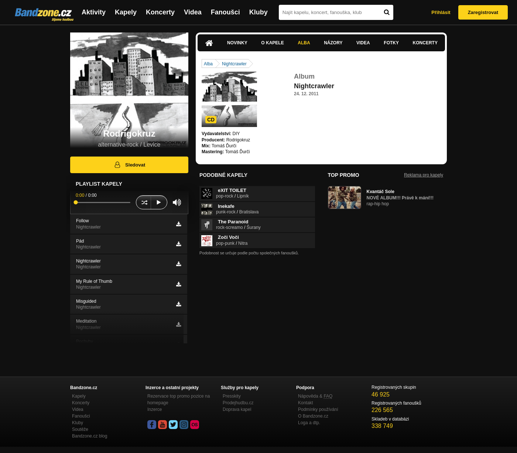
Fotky (391, 42)
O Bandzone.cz (313, 416)
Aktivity (94, 12)
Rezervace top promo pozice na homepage (178, 399)
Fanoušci (225, 12)
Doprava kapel (237, 409)
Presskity (232, 396)
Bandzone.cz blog (89, 436)
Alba (304, 42)
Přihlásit (440, 12)
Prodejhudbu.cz (238, 402)
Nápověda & (315, 396)
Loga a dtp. (309, 422)
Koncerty (160, 12)
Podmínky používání (318, 409)
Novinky (237, 42)
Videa (193, 12)
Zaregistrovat (483, 12)
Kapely (126, 12)
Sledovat (129, 165)
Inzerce (154, 409)
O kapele (272, 42)
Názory (333, 42)
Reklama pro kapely (423, 175)
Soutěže (80, 429)
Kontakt (305, 402)
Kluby (258, 12)
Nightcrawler (234, 63)
